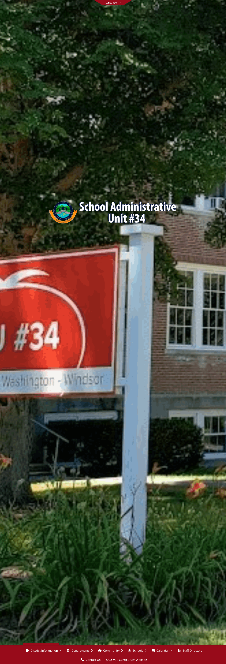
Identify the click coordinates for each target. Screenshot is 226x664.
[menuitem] (43, 650)
